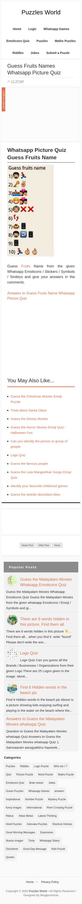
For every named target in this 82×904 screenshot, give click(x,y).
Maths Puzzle (66, 774)
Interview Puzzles (37, 824)
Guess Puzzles (14, 791)
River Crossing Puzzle (60, 807)
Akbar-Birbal (26, 815)
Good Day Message (34, 848)
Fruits (25, 266)
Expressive (46, 832)
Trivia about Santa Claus (29, 410)
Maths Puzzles (65, 41)
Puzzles (42, 41)
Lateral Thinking (47, 815)
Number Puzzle (34, 799)
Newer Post (27, 545)
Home (17, 29)
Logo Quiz (18, 455)
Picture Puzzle (24, 774)
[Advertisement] (40, 117)
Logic (32, 29)
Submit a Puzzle (58, 53)
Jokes (35, 53)
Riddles (18, 53)
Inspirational (13, 799)
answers (59, 791)
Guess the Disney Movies (29, 419)
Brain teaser (36, 782)
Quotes (10, 857)
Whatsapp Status (49, 840)
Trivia (31, 840)
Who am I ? (60, 766)
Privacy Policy (50, 882)
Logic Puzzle (41, 766)
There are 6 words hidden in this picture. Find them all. (44, 622)
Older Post (43, 545)
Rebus (10, 815)
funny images (13, 807)
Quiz (8, 774)
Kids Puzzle (58, 848)
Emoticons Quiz (18, 41)
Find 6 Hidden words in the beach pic (43, 690)
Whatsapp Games (56, 29)
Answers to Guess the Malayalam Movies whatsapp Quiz (35, 721)
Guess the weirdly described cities (35, 494)
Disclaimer (12, 848)
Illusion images (14, 840)
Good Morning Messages (20, 832)
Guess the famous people (29, 463)
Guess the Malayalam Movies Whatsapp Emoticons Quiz (46, 582)
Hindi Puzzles (14, 824)
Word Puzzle (45, 774)
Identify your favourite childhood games (39, 486)
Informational (34, 807)
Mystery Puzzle (57, 799)
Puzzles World (40, 12)
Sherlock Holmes (62, 824)
